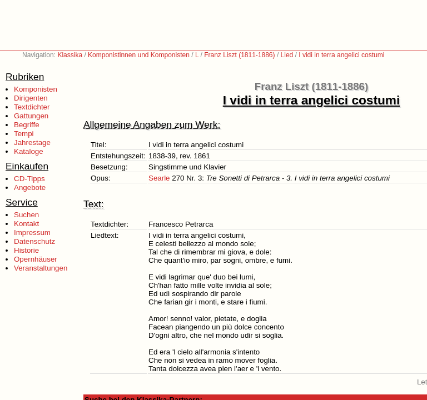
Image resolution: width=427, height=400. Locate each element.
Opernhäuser (35, 259)
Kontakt (26, 223)
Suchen (26, 215)
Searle (159, 178)
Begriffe (26, 125)
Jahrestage (32, 142)
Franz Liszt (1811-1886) (239, 55)
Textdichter (31, 107)
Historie (26, 250)
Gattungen (31, 116)
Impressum (32, 232)
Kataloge (28, 151)
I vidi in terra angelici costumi (341, 55)
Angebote (30, 187)
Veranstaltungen (40, 268)
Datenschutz (34, 241)
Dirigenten (31, 98)
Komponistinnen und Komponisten (139, 55)
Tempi (24, 133)
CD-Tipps (29, 178)
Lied (287, 55)
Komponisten (35, 89)
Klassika (69, 55)
